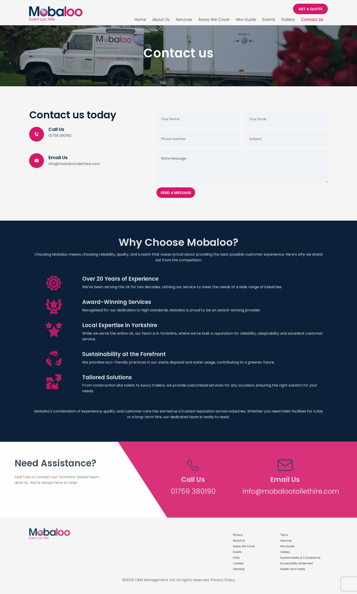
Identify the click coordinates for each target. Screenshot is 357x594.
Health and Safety (292, 567)
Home (140, 19)
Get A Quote (310, 9)
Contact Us (312, 19)
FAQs (236, 555)
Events (268, 19)
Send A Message (176, 192)
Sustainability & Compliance (300, 555)
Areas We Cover (214, 19)
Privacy (238, 532)
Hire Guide (246, 19)
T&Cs (284, 532)
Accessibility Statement (296, 561)
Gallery (288, 19)
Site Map (239, 567)
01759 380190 (59, 136)
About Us (161, 19)
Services (184, 19)
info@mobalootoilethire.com (74, 164)
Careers (238, 561)
